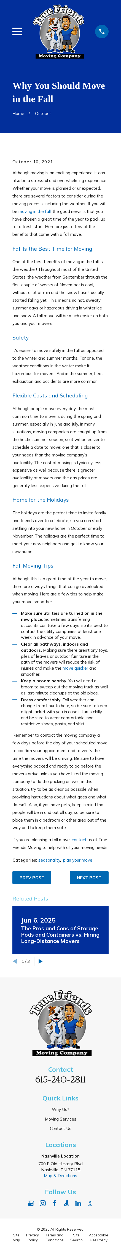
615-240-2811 (60, 1079)
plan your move (77, 860)
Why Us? (60, 1109)
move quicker (75, 668)
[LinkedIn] (78, 1203)
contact (79, 839)
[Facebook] (55, 1203)
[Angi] (66, 1203)
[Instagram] (43, 1203)
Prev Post (32, 877)
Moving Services (60, 1119)
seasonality (49, 860)
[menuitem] (16, 1237)
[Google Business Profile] (31, 1203)
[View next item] (40, 961)
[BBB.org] (90, 1203)
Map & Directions (60, 1175)
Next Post (89, 877)
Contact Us (60, 1128)
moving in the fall (34, 211)
